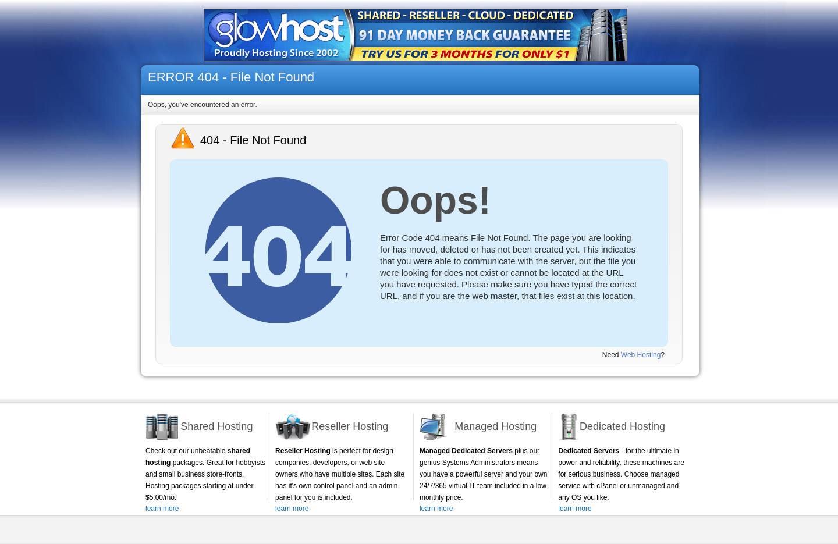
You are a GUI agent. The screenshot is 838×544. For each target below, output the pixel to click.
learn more (162, 508)
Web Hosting (641, 355)
